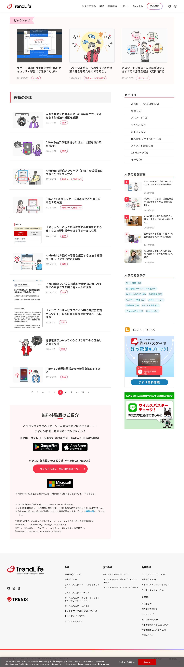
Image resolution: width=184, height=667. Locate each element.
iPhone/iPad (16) (134, 311)
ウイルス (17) (138, 124)
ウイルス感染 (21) (150, 305)
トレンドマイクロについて (154, 574)
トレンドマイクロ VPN (75, 616)
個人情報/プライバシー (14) (146, 138)
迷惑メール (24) (155, 299)
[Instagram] (14, 588)
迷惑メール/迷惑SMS (95, 78)
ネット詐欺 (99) (133, 282)
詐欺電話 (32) (155, 294)
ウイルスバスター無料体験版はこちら (60, 469)
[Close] (179, 662)
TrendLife (138, 6)
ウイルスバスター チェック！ (116, 574)
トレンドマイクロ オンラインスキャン (120, 587)
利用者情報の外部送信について (156, 624)
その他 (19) (137, 159)
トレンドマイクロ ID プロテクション (81, 610)
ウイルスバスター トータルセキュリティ (82, 586)
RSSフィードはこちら (140, 329)
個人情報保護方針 (150, 609)
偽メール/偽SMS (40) (136, 294)
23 (83, 392)
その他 (36, 78)
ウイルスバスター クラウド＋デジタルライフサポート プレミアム (82, 599)
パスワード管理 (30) (135, 299)
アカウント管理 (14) (142, 145)
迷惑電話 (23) (132, 305)
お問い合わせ (148, 634)
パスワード (143, 78)
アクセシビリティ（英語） (154, 589)
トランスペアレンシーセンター (156, 584)
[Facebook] (8, 588)
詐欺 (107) (136, 110)
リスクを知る (89, 6)
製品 (101, 6)
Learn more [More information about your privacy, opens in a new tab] (103, 664)
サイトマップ (148, 614)
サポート (124, 6)
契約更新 (154, 6)
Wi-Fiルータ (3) (139, 152)
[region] (92, 662)
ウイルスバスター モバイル (77, 605)
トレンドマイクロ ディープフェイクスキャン (120, 581)
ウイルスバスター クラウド (77, 592)
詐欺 (64, 122)
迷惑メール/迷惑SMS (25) (145, 103)
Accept (147, 662)
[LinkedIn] (19, 588)
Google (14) (152, 311)
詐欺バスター (71, 579)
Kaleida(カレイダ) (73, 574)
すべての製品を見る (74, 621)
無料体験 (112, 6)
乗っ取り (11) (138, 131)
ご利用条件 (147, 603)
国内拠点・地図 (149, 579)
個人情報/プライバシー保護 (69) (141, 288)
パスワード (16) (139, 117)
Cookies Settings (126, 662)
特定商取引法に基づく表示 (154, 629)
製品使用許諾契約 (150, 619)
